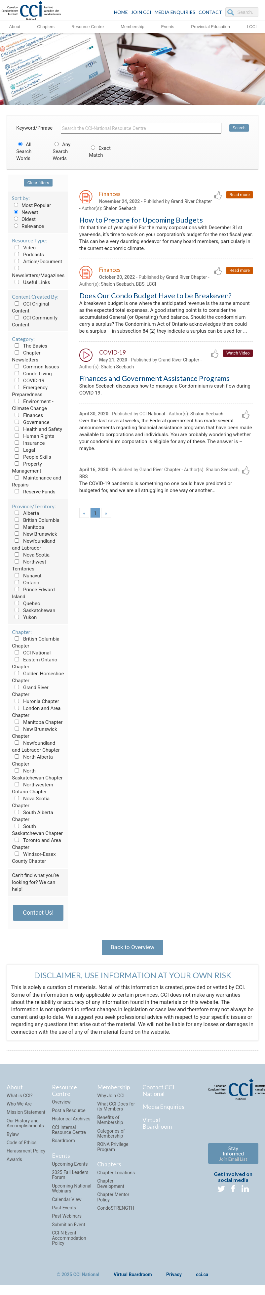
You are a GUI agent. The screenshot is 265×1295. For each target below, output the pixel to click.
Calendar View (66, 1201)
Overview (61, 1104)
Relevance (28, 226)
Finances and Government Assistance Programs (154, 392)
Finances (27, 415)
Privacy (174, 1277)
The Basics (29, 346)
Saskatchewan (33, 610)
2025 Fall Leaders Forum (70, 1177)
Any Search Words (61, 151)
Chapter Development (110, 1186)
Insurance (28, 443)
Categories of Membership (111, 1135)
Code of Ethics (21, 1145)
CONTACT (210, 12)
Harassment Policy (26, 1153)
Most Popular (31, 205)
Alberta (25, 513)
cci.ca (202, 1277)
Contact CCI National (158, 1093)
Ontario (25, 583)
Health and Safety (37, 429)
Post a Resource (68, 1112)
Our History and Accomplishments (25, 1125)
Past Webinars (67, 1218)
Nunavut (26, 576)
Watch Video (238, 366)
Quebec (26, 603)
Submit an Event (68, 1227)
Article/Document (37, 262)
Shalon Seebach (137, 209)
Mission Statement (26, 1114)
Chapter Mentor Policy (113, 1199)
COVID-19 (28, 381)
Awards (14, 1161)
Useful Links (31, 282)
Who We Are (19, 1106)
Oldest (24, 219)
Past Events (64, 1210)
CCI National (31, 653)
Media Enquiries (175, 12)
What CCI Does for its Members (116, 1109)
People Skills (31, 457)
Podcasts (28, 255)
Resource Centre (87, 26)
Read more (239, 194)
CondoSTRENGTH (115, 1210)
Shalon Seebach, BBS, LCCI (128, 287)
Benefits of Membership (110, 1122)
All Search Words (23, 151)
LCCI (252, 26)
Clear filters (38, 182)
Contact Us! (38, 912)
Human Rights (33, 436)
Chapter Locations (116, 1175)
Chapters (46, 26)
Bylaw (13, 1136)
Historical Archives (71, 1121)
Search (239, 128)
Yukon (24, 617)
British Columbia (35, 520)
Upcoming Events (70, 1166)
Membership (132, 26)
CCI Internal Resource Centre (69, 1132)
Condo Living (32, 374)
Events (167, 26)
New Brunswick (34, 534)
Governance (30, 422)
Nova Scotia (31, 555)
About (14, 26)
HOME (121, 12)
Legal (23, 450)
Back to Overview (132, 948)
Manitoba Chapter (37, 722)
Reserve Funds (34, 492)
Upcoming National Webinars (71, 1191)
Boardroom (63, 1143)
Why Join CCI (111, 1097)
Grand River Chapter (186, 280)
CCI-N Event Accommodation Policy (69, 1240)
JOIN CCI (141, 12)
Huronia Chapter (35, 701)
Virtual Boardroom (157, 1125)
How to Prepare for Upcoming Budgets (141, 221)
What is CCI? (20, 1097)
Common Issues (35, 367)
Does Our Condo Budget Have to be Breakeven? (155, 299)
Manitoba (28, 527)
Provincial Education (210, 26)
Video (24, 248)
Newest (25, 212)
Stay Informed (233, 1155)
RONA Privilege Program (112, 1149)
